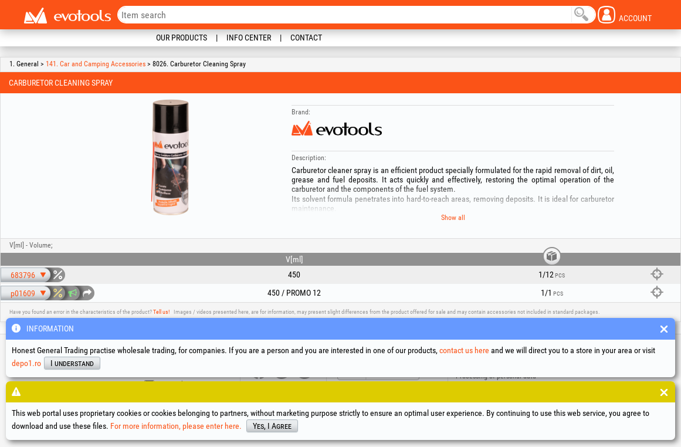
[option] (169, 157)
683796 (23, 275)
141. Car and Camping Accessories (95, 64)
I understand (72, 363)
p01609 (23, 293)
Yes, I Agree (272, 426)
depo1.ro (26, 363)
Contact (306, 37)
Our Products (181, 37)
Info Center (248, 37)
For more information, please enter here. (176, 426)
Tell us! (161, 312)
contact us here (464, 350)
